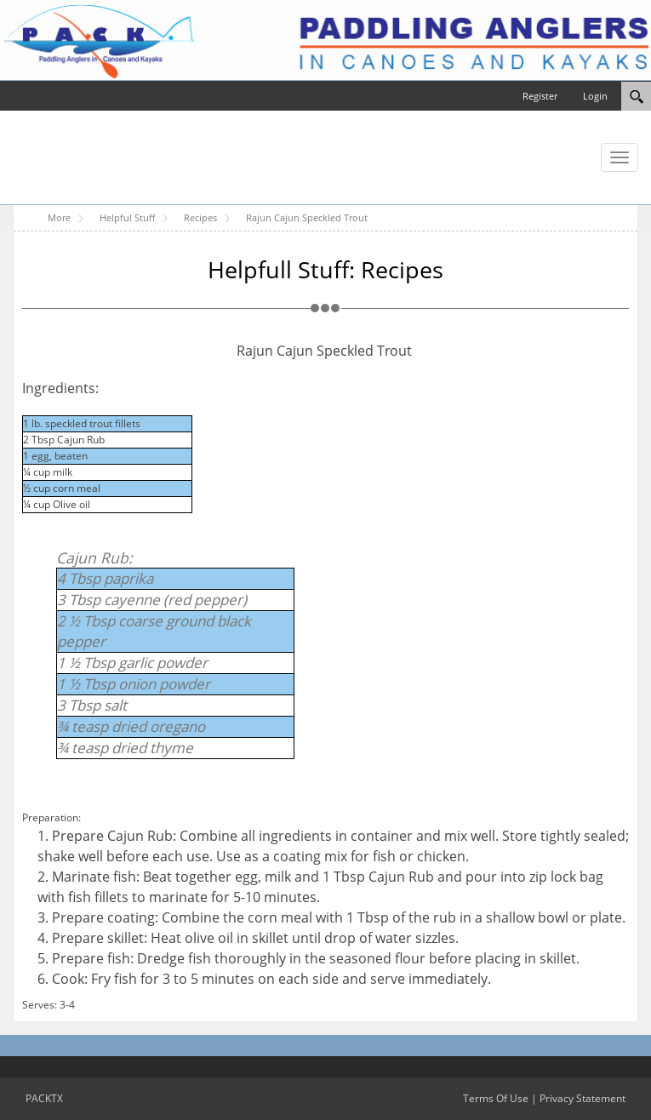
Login (595, 95)
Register (540, 95)
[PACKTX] (325, 39)
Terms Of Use (495, 1098)
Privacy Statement (582, 1098)
